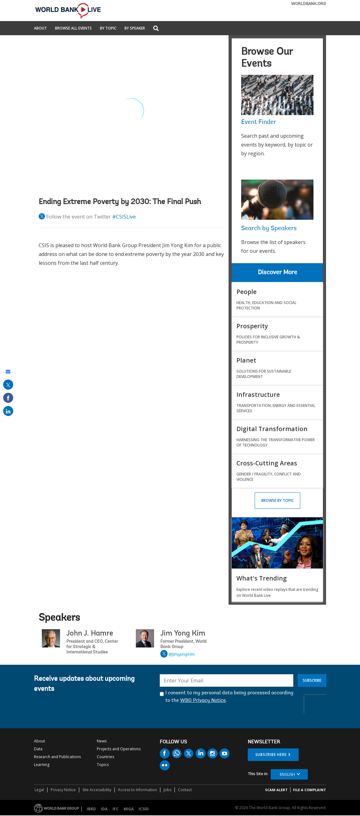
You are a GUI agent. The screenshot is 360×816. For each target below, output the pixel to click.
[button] (156, 28)
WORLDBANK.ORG (308, 4)
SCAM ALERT (276, 789)
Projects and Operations (119, 749)
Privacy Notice (63, 789)
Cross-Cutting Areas (266, 463)
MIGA (129, 809)
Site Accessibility (96, 789)
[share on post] (8, 385)
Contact (185, 789)
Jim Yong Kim (182, 633)
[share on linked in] (8, 411)
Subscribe (312, 680)
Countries (105, 756)
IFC (116, 809)
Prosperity (252, 326)
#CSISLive (124, 216)
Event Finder (258, 122)
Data (38, 749)
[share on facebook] (8, 398)
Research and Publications (57, 756)
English (287, 774)
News (102, 741)
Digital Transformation (271, 429)
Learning (41, 764)
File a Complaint (309, 789)
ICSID (144, 809)
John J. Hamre (89, 633)
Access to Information (137, 789)
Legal (39, 789)
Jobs (167, 789)
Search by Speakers (269, 228)
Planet (246, 360)
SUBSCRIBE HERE (271, 754)
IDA (104, 809)
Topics (103, 764)
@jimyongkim (182, 654)
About (40, 28)
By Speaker (135, 28)
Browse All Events (73, 28)
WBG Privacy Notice (203, 700)
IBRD (91, 809)
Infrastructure (258, 394)
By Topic (108, 28)
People (246, 291)
